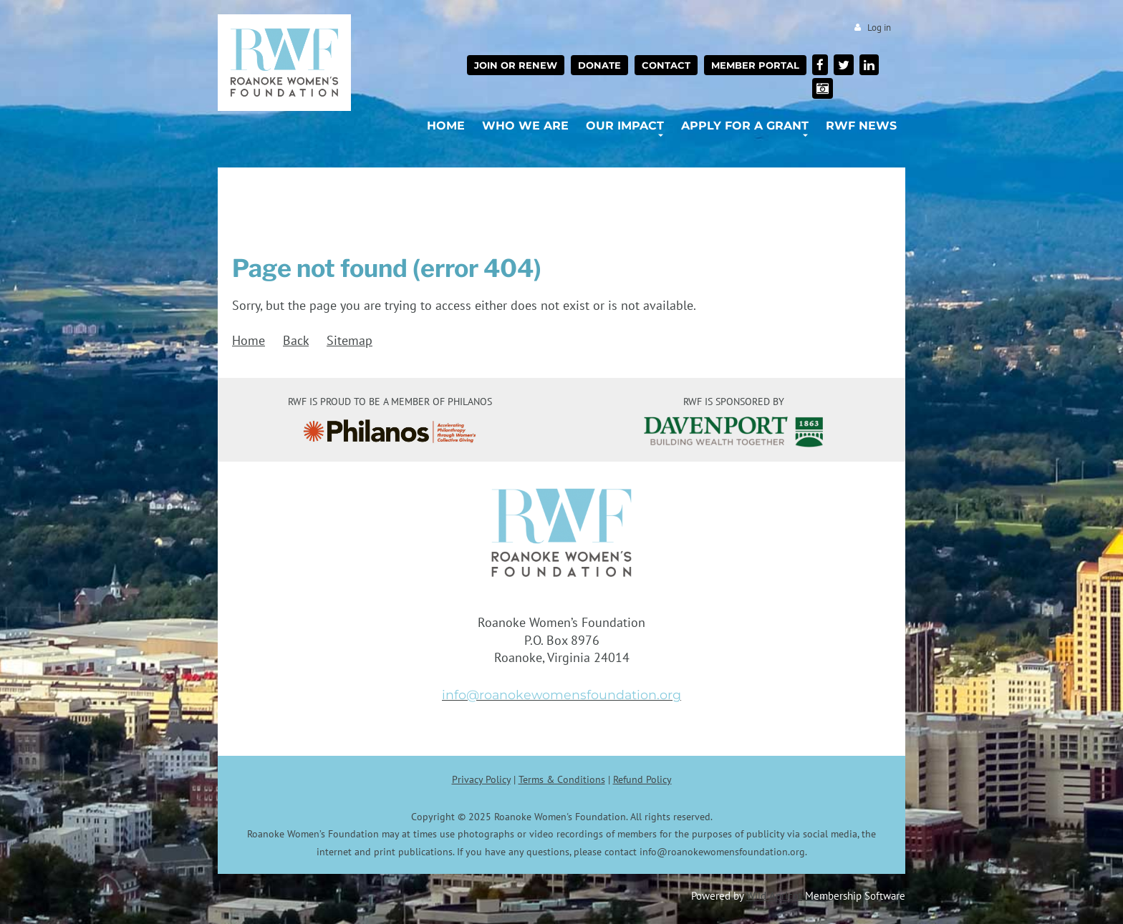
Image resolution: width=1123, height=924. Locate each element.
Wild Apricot (774, 895)
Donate (599, 65)
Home (248, 340)
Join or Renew (515, 65)
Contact (666, 65)
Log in (879, 27)
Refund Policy (642, 779)
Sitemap (349, 340)
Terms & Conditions (562, 779)
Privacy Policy (481, 779)
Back (296, 340)
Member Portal (755, 65)
